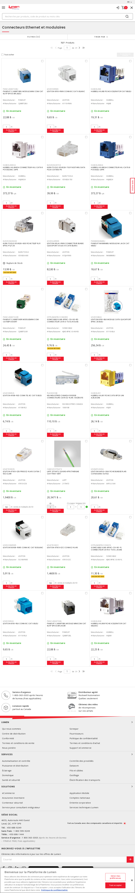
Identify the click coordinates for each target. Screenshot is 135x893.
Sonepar (74, 728)
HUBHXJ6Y (96, 393)
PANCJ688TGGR (11, 317)
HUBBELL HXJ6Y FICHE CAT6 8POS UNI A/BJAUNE (107, 396)
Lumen (67, 722)
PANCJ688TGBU (10, 89)
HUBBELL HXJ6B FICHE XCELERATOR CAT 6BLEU (111, 91)
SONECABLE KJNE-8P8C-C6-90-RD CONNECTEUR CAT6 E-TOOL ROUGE (63, 320)
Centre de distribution (14, 733)
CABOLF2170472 (54, 469)
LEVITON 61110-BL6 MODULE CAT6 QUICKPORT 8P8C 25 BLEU (111, 320)
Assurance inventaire (13, 798)
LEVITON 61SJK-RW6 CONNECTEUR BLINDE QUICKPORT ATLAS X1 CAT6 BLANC (65, 244)
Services (67, 754)
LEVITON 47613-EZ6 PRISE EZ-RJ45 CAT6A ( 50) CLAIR (22, 472)
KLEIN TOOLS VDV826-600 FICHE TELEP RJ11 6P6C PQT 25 (21, 244)
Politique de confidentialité (84, 738)
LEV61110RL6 (8, 621)
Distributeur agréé (88, 692)
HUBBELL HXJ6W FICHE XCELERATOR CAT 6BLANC (108, 624)
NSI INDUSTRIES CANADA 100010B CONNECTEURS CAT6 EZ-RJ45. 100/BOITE (65, 396)
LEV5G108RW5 (9, 545)
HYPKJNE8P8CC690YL (101, 545)
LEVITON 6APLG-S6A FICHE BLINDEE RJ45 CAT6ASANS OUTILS (108, 472)
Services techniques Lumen (84, 807)
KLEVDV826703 (54, 165)
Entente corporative (80, 802)
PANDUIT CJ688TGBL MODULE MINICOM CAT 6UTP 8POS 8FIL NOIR (66, 624)
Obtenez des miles (88, 704)
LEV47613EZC (53, 545)
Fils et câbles (76, 770)
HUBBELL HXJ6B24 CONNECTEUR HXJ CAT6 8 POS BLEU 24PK (110, 168)
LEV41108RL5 (8, 393)
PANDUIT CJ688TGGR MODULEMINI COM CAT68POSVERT (21, 320)
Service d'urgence (21, 692)
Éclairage (6, 770)
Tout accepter (115, 885)
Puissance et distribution (15, 765)
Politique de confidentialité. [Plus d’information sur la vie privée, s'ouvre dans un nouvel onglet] (54, 890)
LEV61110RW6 (53, 89)
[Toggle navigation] (3, 7)
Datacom (74, 765)
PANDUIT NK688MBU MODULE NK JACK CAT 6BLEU (110, 244)
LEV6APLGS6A (97, 469)
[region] (67, 880)
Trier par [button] (99, 37)
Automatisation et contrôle (16, 761)
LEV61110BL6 (96, 317)
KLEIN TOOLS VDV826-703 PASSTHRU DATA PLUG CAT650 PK (66, 168)
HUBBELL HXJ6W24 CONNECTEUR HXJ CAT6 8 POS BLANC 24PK (23, 168)
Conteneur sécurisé (12, 802)
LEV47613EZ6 (9, 469)
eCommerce (8, 793)
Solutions (67, 786)
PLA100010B (52, 393)
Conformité (8, 738)
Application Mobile (79, 793)
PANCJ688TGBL (54, 621)
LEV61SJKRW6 (53, 241)
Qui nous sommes (11, 728)
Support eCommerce (80, 748)
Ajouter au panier (11, 131)
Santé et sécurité (11, 780)
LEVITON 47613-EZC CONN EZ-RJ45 (62, 547)
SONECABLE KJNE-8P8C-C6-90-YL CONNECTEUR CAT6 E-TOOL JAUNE (106, 548)
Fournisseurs (76, 733)
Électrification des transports (85, 780)
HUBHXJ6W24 (9, 165)
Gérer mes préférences (115, 877)
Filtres (33, 37)
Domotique (8, 775)
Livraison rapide (20, 705)
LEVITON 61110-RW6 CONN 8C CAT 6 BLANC (66, 91)
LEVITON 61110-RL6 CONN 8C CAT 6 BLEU (20, 623)
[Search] (67, 16)
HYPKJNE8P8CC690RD (57, 317)
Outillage (74, 775)
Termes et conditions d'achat (85, 743)
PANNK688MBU (98, 241)
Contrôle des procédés (81, 761)
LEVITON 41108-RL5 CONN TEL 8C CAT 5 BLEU (22, 395)
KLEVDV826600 (10, 241)
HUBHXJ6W (96, 621)
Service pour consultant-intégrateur (21, 807)
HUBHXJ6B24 (97, 165)
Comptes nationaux (80, 798)
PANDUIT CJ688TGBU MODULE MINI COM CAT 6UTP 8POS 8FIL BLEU (23, 92)
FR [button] (128, 2)
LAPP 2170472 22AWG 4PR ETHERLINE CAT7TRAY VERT (63, 472)
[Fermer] (132, 880)
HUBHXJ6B (96, 89)
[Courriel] (64, 859)
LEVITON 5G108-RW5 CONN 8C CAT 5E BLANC (23, 547)
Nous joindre (9, 748)
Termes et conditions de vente (18, 743)
